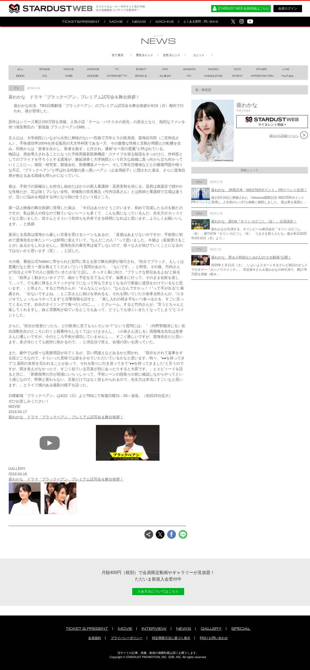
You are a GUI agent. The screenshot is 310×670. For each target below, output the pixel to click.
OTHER (261, 69)
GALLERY (211, 628)
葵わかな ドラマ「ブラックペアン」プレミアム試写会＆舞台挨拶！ (65, 417)
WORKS (93, 69)
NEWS (139, 22)
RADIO (213, 69)
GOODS (92, 75)
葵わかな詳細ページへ (284, 135)
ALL (20, 69)
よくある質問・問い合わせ (200, 21)
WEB (68, 75)
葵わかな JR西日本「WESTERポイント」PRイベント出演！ (259, 190)
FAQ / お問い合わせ (214, 638)
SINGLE (141, 75)
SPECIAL (240, 628)
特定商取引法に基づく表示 (171, 638)
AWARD (189, 69)
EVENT (141, 69)
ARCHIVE (164, 22)
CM (165, 69)
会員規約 (94, 638)
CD (44, 75)
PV (189, 75)
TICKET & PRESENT (87, 628)
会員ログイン (287, 8)
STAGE (44, 69)
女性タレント (171, 55)
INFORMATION (262, 75)
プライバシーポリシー (127, 638)
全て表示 (117, 55)
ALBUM (165, 75)
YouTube (287, 75)
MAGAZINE (213, 75)
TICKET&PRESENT (81, 22)
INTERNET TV (117, 75)
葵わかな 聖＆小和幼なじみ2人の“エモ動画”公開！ (251, 257)
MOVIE (116, 22)
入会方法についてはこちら (158, 591)
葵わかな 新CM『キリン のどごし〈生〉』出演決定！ (254, 221)
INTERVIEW (154, 628)
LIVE (285, 69)
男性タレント (144, 55)
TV (117, 69)
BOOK (20, 75)
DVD (237, 69)
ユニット (199, 55)
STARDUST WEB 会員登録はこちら (243, 8)
